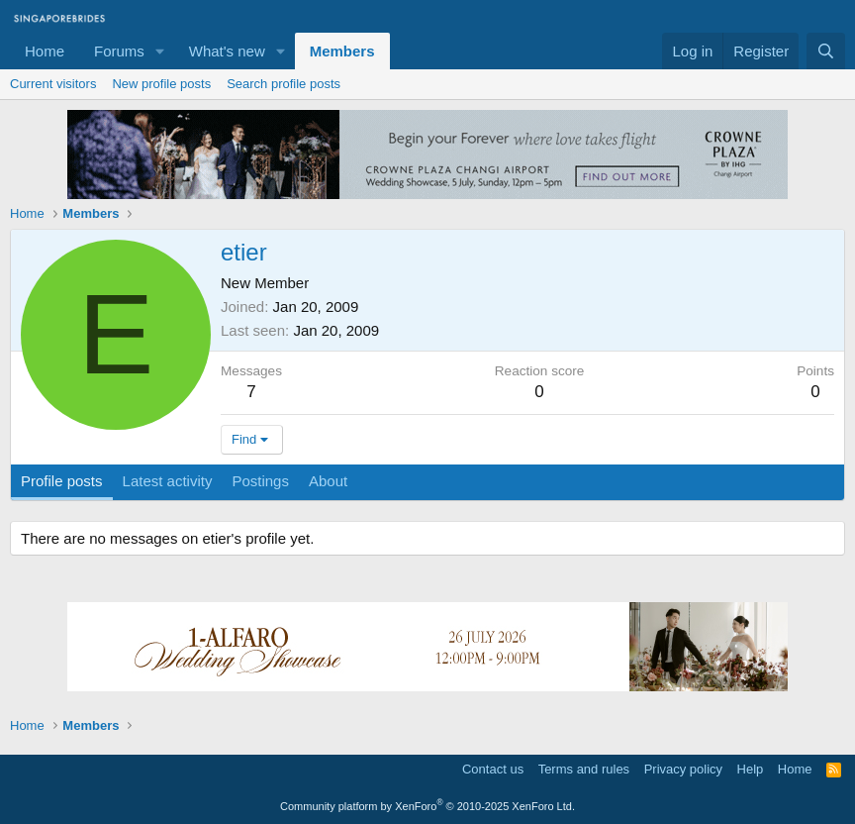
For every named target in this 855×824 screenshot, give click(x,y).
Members (342, 51)
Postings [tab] (260, 480)
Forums (119, 51)
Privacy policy (683, 769)
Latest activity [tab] (168, 480)
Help (750, 769)
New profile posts (161, 83)
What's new (227, 51)
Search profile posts (283, 83)
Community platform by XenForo (427, 806)
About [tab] (328, 480)
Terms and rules (583, 769)
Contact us (492, 769)
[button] (160, 51)
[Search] (826, 51)
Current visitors (53, 83)
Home (44, 51)
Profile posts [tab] (62, 480)
